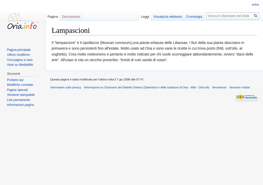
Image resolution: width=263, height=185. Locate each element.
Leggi (145, 16)
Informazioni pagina (20, 105)
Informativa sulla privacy (65, 87)
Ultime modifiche (18, 55)
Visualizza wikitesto (167, 16)
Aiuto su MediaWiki (20, 65)
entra (255, 4)
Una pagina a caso (20, 60)
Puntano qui (15, 80)
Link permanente (18, 100)
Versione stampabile (21, 95)
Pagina (53, 16)
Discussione (71, 16)
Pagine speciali (17, 90)
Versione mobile (239, 87)
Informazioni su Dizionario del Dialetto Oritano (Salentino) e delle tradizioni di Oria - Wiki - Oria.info (146, 87)
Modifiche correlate (20, 85)
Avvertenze (219, 87)
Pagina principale (19, 50)
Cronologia (194, 16)
